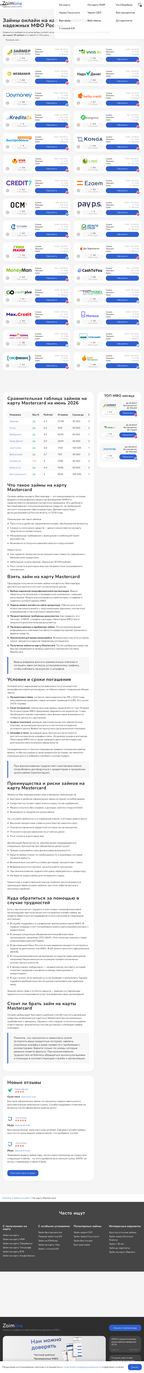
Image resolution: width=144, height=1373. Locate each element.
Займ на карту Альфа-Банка (19, 1255)
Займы (34, 4)
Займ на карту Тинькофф (17, 1247)
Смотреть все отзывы (22, 1173)
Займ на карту (11, 1235)
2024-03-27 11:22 (28, 1097)
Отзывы (108, 4)
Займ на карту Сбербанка (17, 1243)
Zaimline (6, 1198)
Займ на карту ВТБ (13, 1251)
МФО (46, 4)
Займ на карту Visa (49, 1244)
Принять (135, 1367)
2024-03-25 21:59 (22, 1125)
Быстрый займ (82, 1244)
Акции (59, 4)
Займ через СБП (83, 1232)
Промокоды (75, 4)
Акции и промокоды (125, 1327)
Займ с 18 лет (116, 1243)
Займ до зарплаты (119, 1247)
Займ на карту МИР (14, 1239)
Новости (92, 4)
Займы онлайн (22, 1198)
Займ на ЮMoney (48, 1240)
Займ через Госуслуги (86, 1236)
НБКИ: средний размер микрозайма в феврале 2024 (123, 1342)
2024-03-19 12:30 (22, 1151)
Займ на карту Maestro (122, 1252)
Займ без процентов (50, 1232)
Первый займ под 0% (50, 1236)
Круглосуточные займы (122, 1232)
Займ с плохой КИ (48, 1248)
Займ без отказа (83, 1240)
